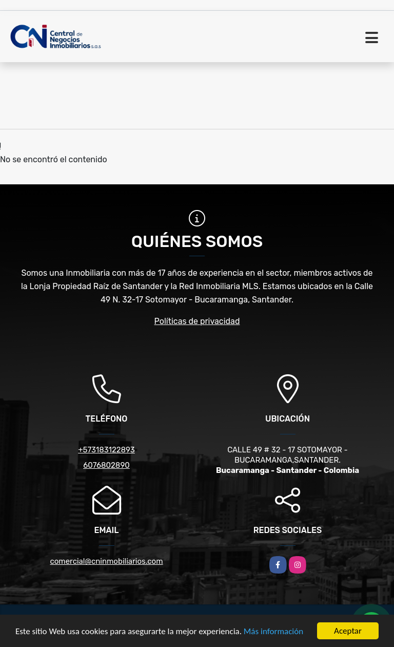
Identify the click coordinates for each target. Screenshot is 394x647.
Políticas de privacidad (197, 321)
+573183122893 (106, 449)
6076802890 (106, 465)
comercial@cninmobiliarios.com (106, 561)
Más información (273, 631)
